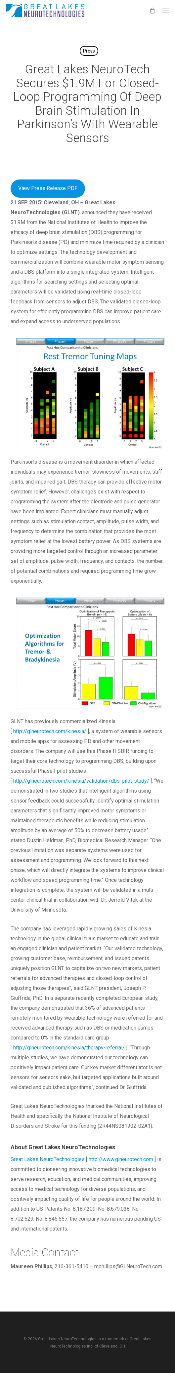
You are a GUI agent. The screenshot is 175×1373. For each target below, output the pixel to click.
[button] (165, 10)
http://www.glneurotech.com (121, 1159)
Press (89, 51)
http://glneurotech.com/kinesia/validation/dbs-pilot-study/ (81, 781)
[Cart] (152, 10)
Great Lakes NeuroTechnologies (48, 1159)
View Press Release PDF (47, 188)
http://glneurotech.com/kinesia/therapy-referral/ (69, 1047)
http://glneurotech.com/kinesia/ (49, 731)
